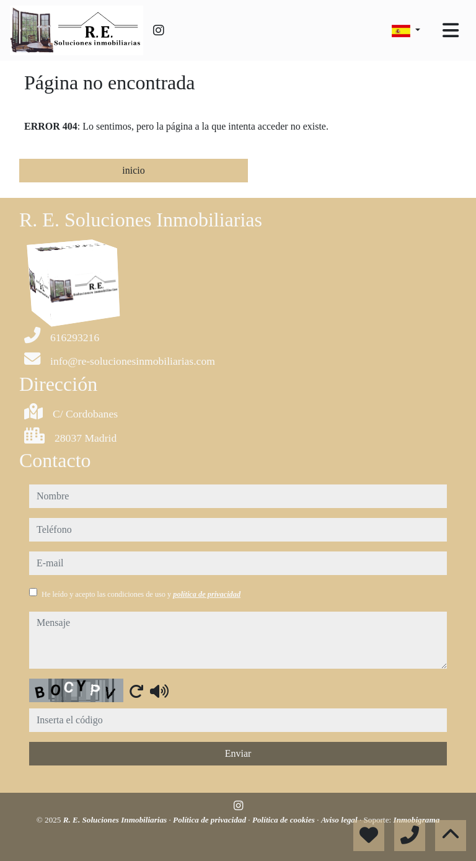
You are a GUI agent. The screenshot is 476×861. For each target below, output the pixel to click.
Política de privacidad (210, 819)
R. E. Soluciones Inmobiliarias (116, 819)
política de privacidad (206, 594)
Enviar (238, 753)
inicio (133, 170)
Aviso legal (340, 819)
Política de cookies (284, 819)
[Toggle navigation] (450, 30)
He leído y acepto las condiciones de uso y (141, 594)
